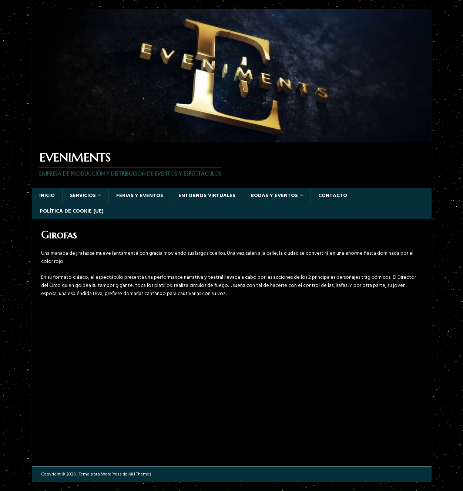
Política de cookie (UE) (72, 211)
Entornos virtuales (206, 196)
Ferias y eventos (139, 196)
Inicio (47, 196)
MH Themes (139, 474)
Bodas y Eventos (274, 196)
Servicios (83, 196)
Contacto (332, 196)
